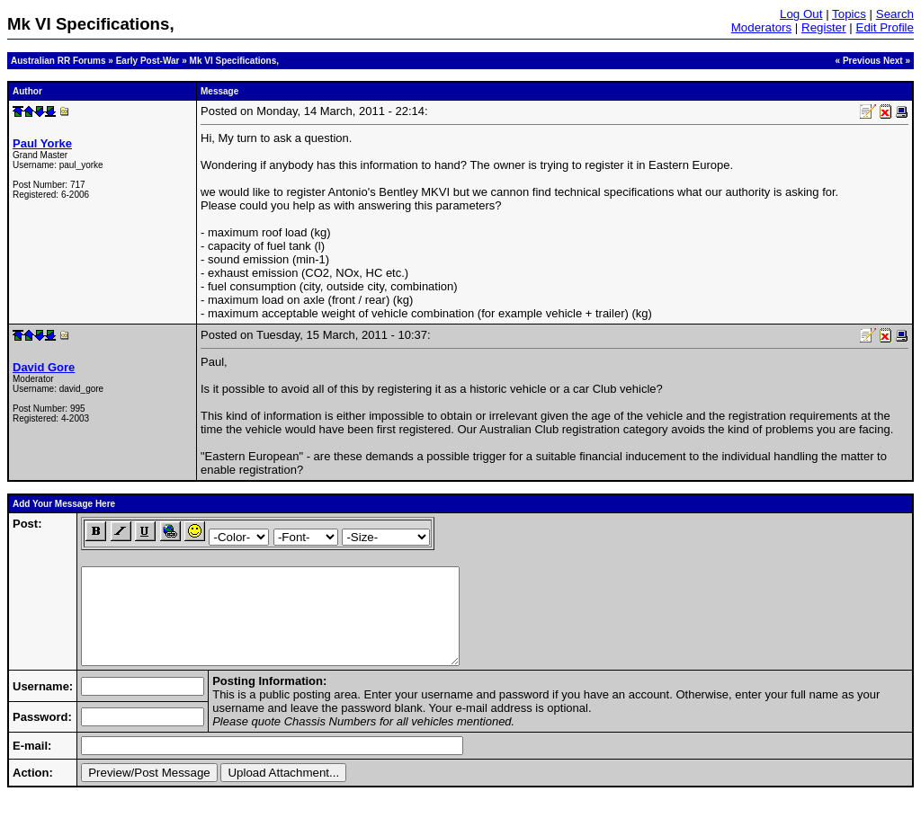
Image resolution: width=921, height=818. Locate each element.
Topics (849, 14)
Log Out (801, 14)
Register (823, 27)
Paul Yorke (42, 143)
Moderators (761, 27)
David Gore (44, 367)
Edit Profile (885, 27)
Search (895, 14)
